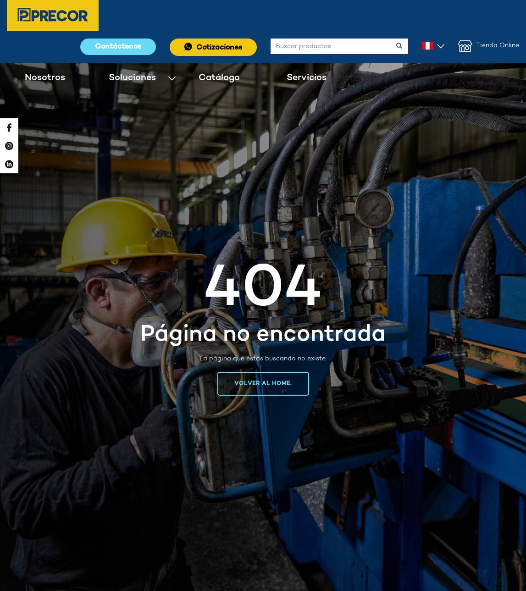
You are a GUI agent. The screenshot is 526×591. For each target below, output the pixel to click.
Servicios (307, 78)
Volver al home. (263, 383)
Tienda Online (488, 46)
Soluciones (132, 78)
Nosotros (45, 78)
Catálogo (219, 78)
